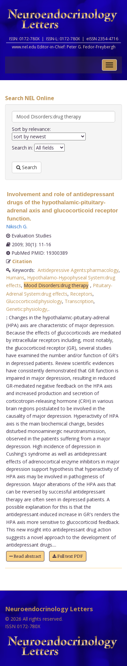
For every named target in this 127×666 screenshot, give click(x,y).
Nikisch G (16, 226)
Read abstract (25, 556)
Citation (22, 261)
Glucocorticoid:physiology (34, 301)
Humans (15, 277)
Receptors (81, 294)
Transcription (79, 301)
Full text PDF (67, 556)
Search (26, 167)
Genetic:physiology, (27, 309)
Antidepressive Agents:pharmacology (78, 270)
